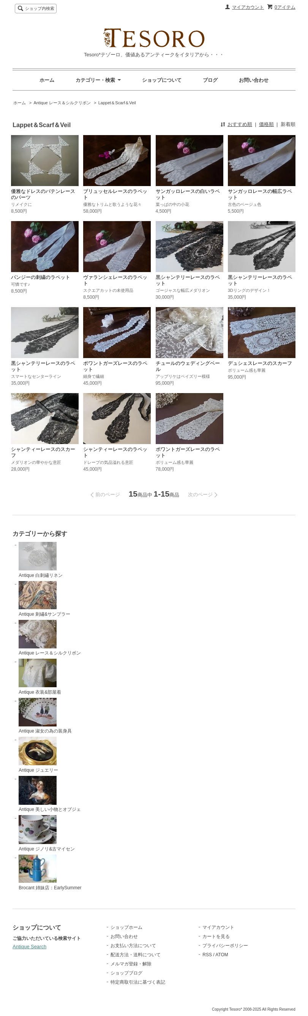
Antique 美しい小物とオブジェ (50, 794)
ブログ (210, 80)
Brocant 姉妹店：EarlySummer (50, 872)
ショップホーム (126, 927)
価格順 (266, 124)
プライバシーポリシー (225, 945)
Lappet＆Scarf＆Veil (117, 102)
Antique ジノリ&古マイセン (47, 833)
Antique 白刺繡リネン (41, 560)
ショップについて (162, 80)
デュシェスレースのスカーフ (260, 363)
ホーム (46, 80)
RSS (207, 954)
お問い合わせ (254, 80)
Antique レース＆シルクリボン (61, 102)
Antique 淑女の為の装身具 (45, 716)
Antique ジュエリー (38, 755)
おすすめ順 (239, 124)
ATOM (221, 954)
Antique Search (29, 946)
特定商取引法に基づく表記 (138, 982)
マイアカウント (248, 7)
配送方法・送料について (136, 954)
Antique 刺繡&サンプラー (44, 599)
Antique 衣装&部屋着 (40, 677)
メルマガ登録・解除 (131, 964)
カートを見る (216, 936)
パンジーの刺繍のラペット (40, 277)
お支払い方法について (133, 945)
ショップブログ (126, 973)
